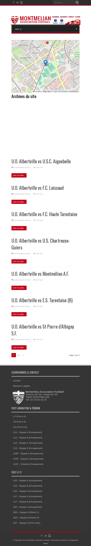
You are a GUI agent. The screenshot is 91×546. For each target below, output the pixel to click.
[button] (46, 63)
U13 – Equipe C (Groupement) (27, 443)
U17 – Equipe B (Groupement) (27, 501)
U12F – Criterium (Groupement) (28, 464)
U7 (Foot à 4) (19, 416)
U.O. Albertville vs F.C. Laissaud (37, 187)
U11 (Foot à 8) (20, 427)
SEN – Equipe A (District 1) (26, 512)
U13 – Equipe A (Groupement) (27, 432)
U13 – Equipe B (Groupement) (27, 437)
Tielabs (45, 543)
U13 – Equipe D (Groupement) (27, 448)
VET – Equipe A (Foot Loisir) (26, 523)
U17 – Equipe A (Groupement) (27, 496)
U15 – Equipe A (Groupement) (27, 480)
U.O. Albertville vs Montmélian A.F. (40, 273)
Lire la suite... (19, 175)
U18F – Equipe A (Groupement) (28, 453)
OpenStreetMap (61, 91)
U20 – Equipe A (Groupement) (27, 507)
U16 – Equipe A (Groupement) (27, 491)
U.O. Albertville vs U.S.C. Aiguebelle (41, 161)
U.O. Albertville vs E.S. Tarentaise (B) (42, 300)
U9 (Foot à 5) (19, 421)
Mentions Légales (21, 386)
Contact (17, 380)
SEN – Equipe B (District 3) (26, 517)
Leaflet (37, 91)
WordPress (64, 540)
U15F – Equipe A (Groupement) (28, 459)
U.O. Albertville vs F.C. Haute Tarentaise (44, 214)
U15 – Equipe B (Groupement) (27, 486)
